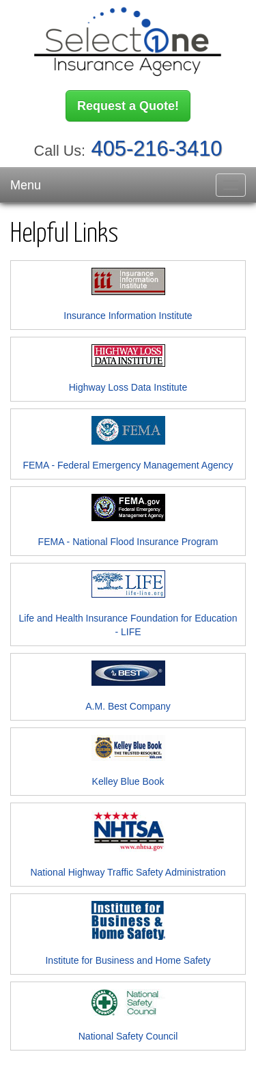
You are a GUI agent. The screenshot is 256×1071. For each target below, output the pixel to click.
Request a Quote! (128, 106)
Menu (25, 185)
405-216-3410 (157, 149)
